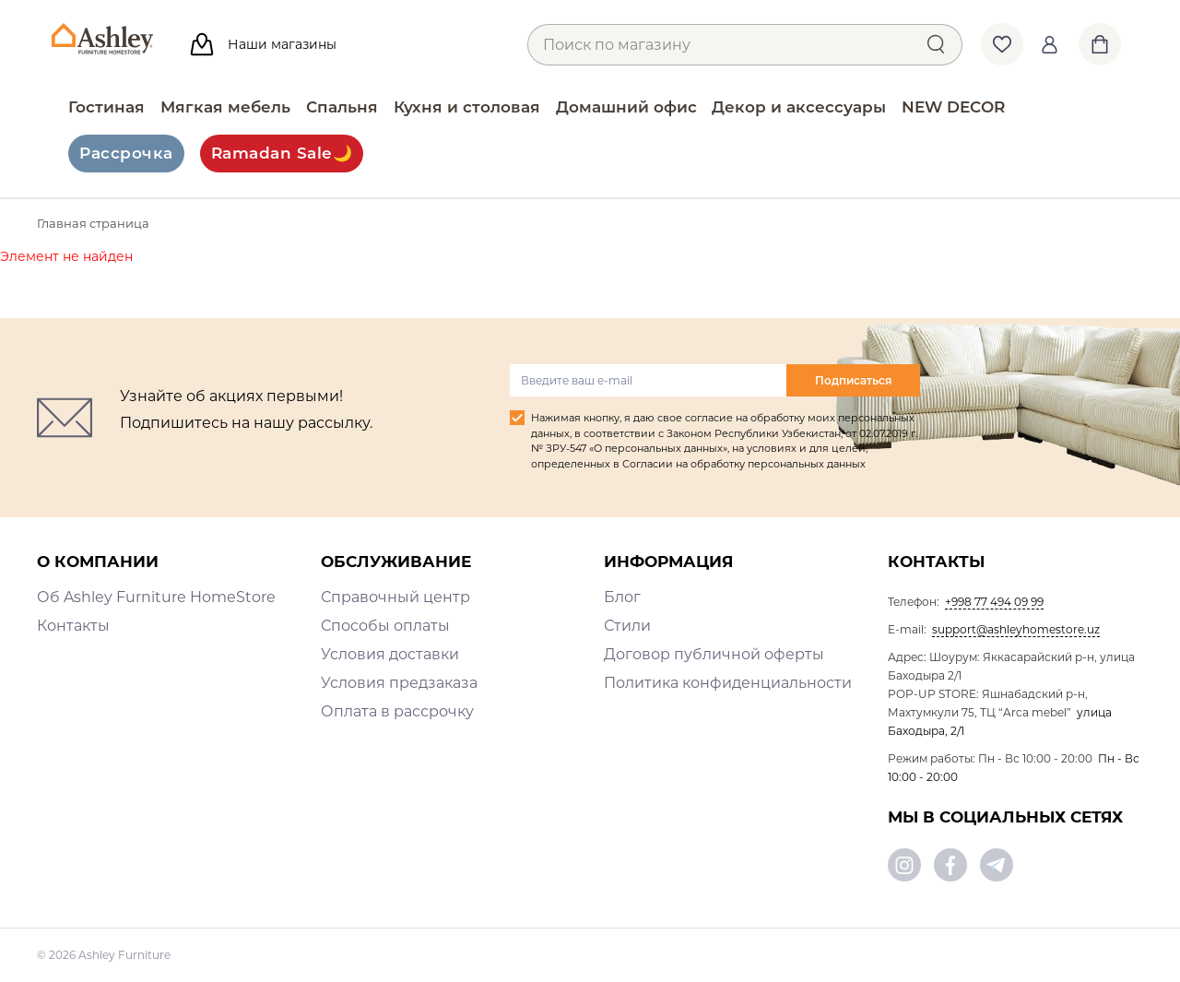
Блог (622, 597)
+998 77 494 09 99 (994, 602)
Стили (627, 625)
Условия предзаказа (399, 683)
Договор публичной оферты (714, 654)
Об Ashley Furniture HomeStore (156, 597)
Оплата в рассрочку (397, 711)
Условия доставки (390, 654)
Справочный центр (395, 597)
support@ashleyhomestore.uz (1016, 629)
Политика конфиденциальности (728, 683)
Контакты (73, 625)
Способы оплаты (385, 625)
